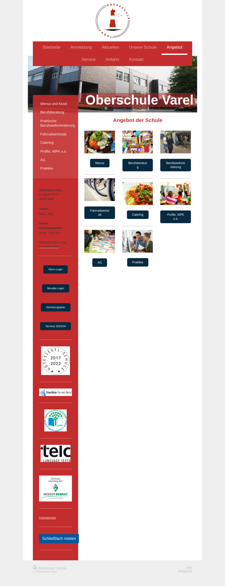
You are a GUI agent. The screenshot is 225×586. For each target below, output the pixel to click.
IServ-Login (55, 269)
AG (100, 262)
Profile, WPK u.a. (175, 216)
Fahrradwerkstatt (99, 212)
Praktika (137, 262)
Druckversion (44, 567)
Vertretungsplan (55, 307)
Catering (137, 214)
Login (188, 567)
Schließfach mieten (59, 538)
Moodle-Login (55, 288)
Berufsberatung (137, 165)
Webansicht (185, 570)
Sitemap (61, 567)
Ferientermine (47, 517)
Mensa (99, 163)
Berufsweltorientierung (175, 165)
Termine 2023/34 (55, 326)
